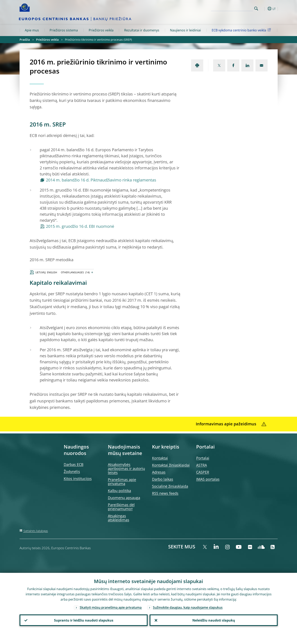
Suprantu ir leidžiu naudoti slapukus (83, 620)
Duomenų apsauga (124, 497)
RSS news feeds (165, 493)
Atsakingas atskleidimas (118, 517)
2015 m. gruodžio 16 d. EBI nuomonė (80, 226)
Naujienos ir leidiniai (185, 30)
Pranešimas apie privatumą (122, 481)
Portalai (202, 458)
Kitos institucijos (78, 478)
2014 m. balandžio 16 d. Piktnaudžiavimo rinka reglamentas (101, 180)
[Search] (233, 8)
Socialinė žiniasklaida (170, 486)
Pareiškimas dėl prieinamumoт (121, 506)
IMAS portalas (208, 479)
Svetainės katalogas (35, 531)
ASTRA (201, 465)
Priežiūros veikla (101, 30)
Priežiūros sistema (64, 30)
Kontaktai (160, 458)
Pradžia (25, 39)
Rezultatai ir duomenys (141, 30)
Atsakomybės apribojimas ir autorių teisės (126, 468)
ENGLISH (52, 272)
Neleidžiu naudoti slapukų (213, 620)
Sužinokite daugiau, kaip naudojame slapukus (188, 607)
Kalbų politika (119, 490)
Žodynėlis (72, 471)
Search (256, 8)
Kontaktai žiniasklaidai (171, 465)
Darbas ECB (73, 464)
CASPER (202, 472)
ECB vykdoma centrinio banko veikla (242, 30)
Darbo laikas (162, 479)
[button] (263, 8)
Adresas (159, 472)
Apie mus (32, 30)
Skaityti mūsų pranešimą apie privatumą (111, 607)
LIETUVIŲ (40, 272)
